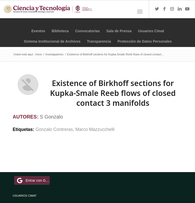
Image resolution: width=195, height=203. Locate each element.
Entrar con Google (33, 180)
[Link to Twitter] (157, 9)
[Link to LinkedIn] (180, 9)
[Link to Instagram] (172, 9)
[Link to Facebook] (164, 9)
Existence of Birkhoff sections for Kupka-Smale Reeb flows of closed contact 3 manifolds (113, 93)
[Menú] (140, 12)
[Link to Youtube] (187, 9)
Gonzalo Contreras (54, 129)
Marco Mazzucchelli (94, 129)
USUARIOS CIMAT (25, 195)
